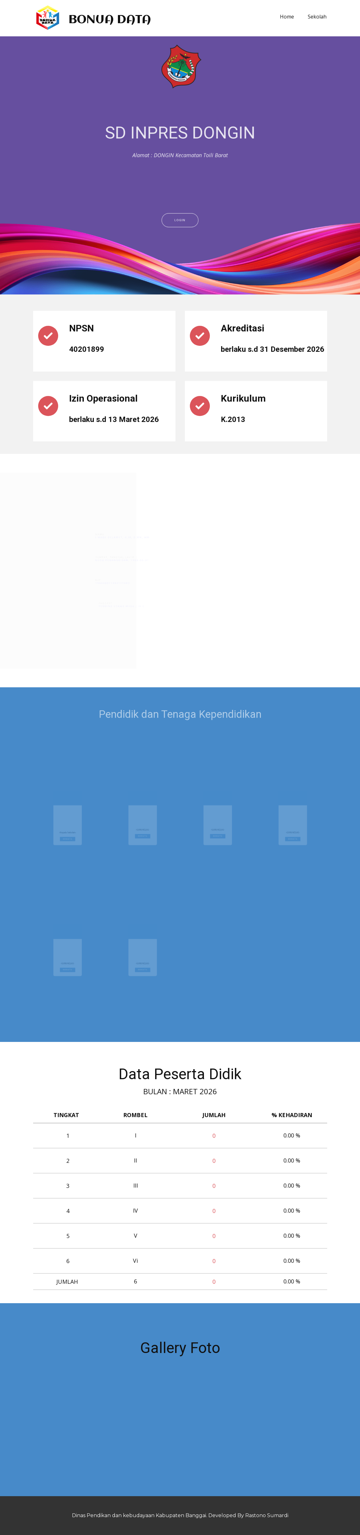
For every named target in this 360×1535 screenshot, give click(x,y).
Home (287, 16)
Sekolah (317, 16)
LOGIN (179, 255)
